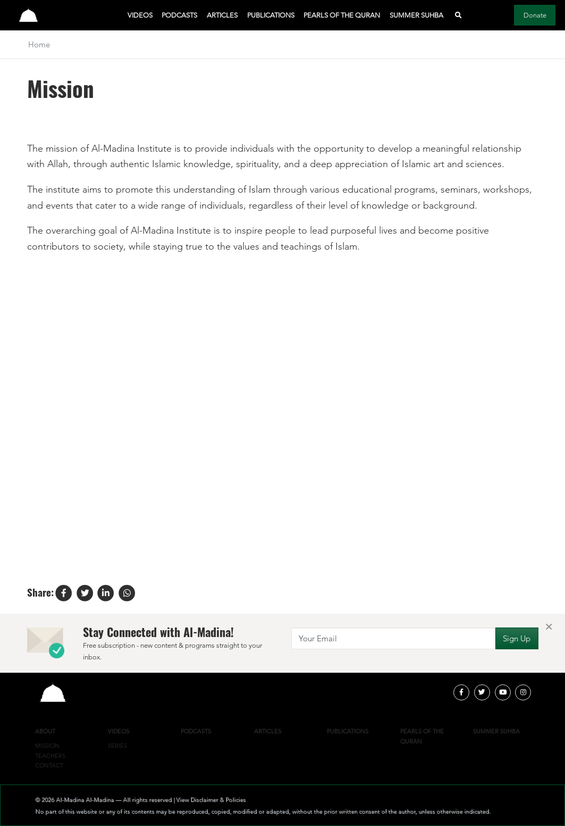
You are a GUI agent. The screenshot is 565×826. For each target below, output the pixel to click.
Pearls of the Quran (341, 15)
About (45, 731)
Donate (535, 15)
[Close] (548, 627)
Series (117, 745)
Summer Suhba (416, 15)
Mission (47, 745)
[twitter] (482, 692)
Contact (49, 765)
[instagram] (523, 692)
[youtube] (503, 692)
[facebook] (461, 692)
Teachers (50, 755)
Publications (270, 15)
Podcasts (179, 15)
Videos (140, 15)
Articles (222, 15)
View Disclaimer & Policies (211, 799)
